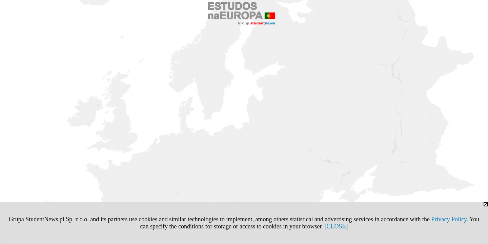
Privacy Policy (448, 219)
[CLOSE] (336, 226)
